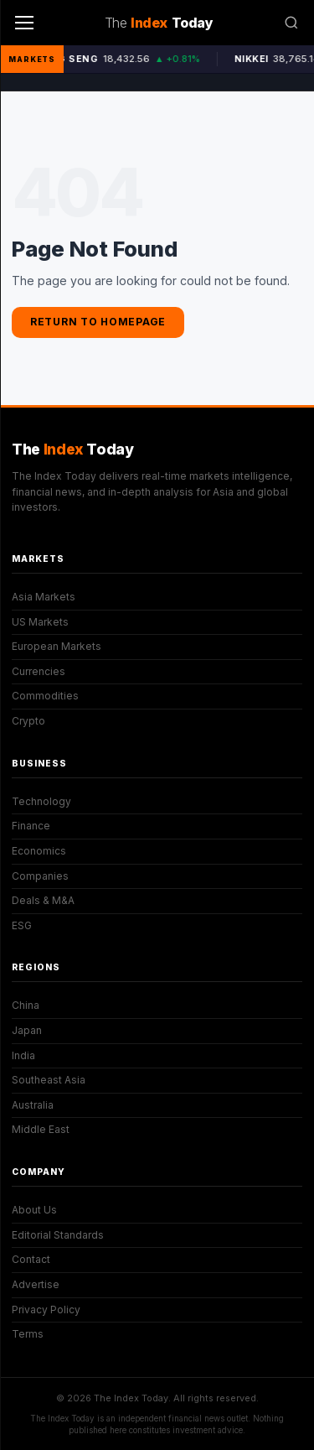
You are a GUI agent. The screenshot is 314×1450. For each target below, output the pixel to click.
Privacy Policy (46, 1309)
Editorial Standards (58, 1235)
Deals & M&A (43, 900)
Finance (31, 825)
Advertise (35, 1284)
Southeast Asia (48, 1079)
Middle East (40, 1129)
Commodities (45, 695)
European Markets (56, 646)
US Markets (40, 622)
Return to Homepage (98, 321)
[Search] (291, 23)
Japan (27, 1030)
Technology (41, 801)
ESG (22, 925)
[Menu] (24, 23)
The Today (73, 449)
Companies (40, 876)
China (25, 1005)
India (23, 1055)
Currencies (38, 671)
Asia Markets (43, 596)
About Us (34, 1209)
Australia (33, 1105)
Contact (31, 1259)
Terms (28, 1334)
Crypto (28, 721)
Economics (39, 851)
